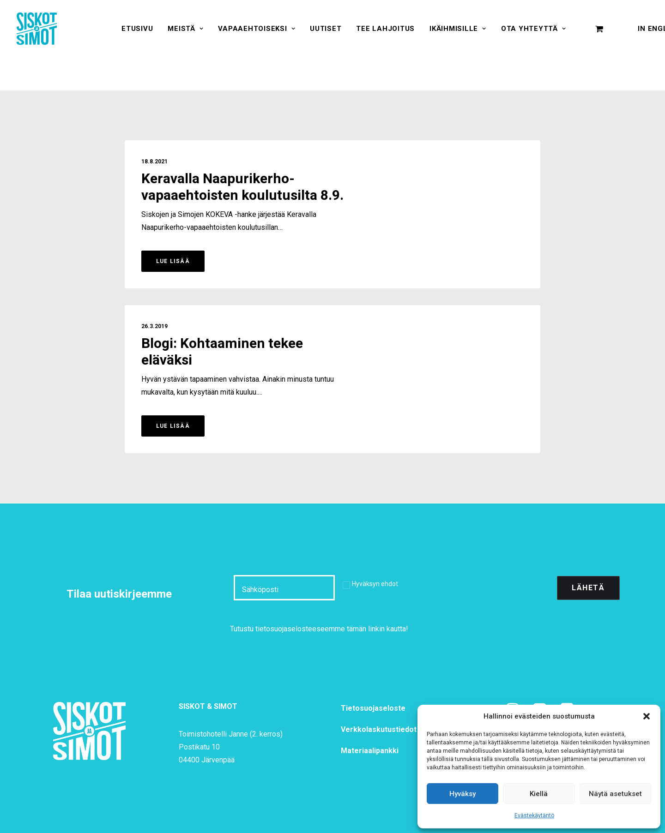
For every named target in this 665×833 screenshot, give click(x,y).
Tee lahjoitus (385, 28)
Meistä (185, 28)
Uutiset (325, 28)
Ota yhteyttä (533, 28)
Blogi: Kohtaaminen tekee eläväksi (222, 352)
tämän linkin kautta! (377, 628)
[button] (646, 716)
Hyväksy (462, 794)
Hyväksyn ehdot (375, 583)
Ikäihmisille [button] (457, 28)
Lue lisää (173, 261)
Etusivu (137, 28)
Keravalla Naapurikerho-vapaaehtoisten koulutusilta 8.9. (242, 187)
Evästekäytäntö (534, 815)
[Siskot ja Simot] (37, 28)
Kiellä (539, 794)
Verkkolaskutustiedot (379, 729)
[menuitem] (137, 28)
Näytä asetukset (615, 794)
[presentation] (479, 588)
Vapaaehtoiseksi (256, 28)
